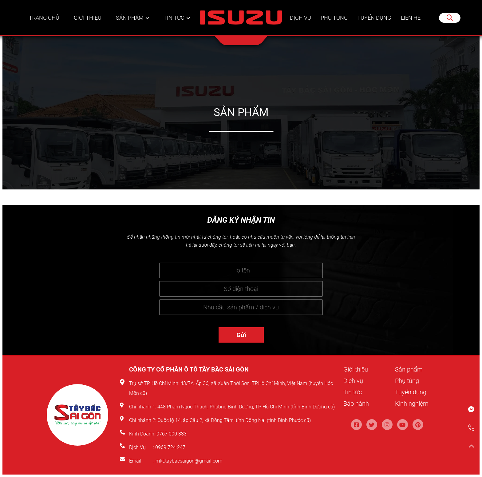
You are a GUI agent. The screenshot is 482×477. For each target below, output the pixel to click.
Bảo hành (356, 403)
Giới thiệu (88, 18)
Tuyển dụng (374, 18)
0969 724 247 (170, 447)
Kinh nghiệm (412, 403)
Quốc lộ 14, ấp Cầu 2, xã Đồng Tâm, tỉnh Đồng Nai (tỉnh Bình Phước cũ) (234, 420)
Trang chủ (44, 18)
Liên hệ (411, 18)
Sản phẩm (130, 18)
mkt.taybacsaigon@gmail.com (189, 461)
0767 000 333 (172, 434)
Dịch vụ (299, 18)
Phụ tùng (334, 18)
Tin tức (174, 18)
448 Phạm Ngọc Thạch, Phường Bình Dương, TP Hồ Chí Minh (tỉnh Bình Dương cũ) (246, 407)
